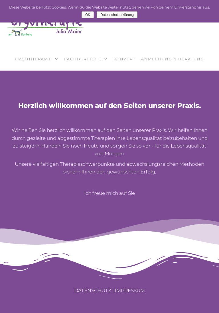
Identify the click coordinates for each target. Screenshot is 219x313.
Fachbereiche (83, 59)
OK (87, 15)
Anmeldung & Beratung (172, 59)
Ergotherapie (33, 59)
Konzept (124, 59)
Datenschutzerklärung (117, 15)
